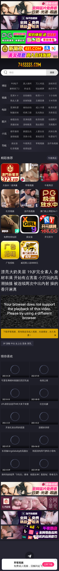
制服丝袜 (14, 112)
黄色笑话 (40, 136)
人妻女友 (40, 131)
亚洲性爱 (14, 107)
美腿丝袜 (14, 124)
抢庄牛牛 (52, 88)
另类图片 (52, 124)
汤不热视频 (52, 143)
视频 (4, 97)
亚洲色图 (27, 119)
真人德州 (27, 83)
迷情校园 (14, 136)
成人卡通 (40, 107)
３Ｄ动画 (52, 95)
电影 (4, 109)
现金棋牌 (40, 88)
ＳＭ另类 (52, 100)
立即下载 (48, 564)
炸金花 (27, 88)
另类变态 (52, 112)
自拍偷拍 (27, 95)
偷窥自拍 (14, 119)
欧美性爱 (52, 107)
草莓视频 (40, 143)
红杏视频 (14, 148)
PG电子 (14, 83)
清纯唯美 (27, 124)
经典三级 (27, 112)
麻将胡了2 (14, 88)
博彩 (4, 85)
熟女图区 (40, 124)
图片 (4, 121)
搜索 (52, 72)
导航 (4, 145)
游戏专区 (52, 83)
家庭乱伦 (27, 131)
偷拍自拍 (27, 107)
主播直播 (40, 100)
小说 (4, 133)
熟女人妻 (14, 100)
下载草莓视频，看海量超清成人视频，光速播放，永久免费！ (30, 333)
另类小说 (27, 136)
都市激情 (14, 131)
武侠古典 (52, 131)
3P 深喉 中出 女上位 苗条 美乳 (17, 343)
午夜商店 (27, 143)
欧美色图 (40, 119)
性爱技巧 (52, 136)
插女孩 (14, 143)
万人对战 (40, 83)
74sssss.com (29, 65)
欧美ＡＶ (40, 95)
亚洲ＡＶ (14, 95)
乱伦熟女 (40, 112)
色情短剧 (27, 148)
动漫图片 (52, 119)
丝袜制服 (27, 100)
